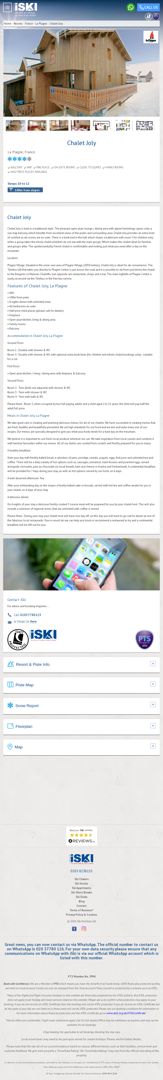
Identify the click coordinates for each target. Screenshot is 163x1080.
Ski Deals (81, 897)
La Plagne (41, 23)
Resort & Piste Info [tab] (28, 664)
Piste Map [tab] (20, 685)
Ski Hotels (81, 883)
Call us (148, 8)
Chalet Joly (56, 23)
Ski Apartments (81, 888)
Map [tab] (14, 747)
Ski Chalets (81, 879)
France (29, 23)
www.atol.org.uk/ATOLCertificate (126, 1013)
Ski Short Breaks (81, 892)
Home (7, 23)
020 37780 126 (50, 948)
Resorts (18, 23)
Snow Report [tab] (23, 706)
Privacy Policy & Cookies (81, 915)
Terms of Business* (82, 910)
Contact (81, 906)
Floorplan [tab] (19, 726)
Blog (81, 901)
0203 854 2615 (109, 1073)
